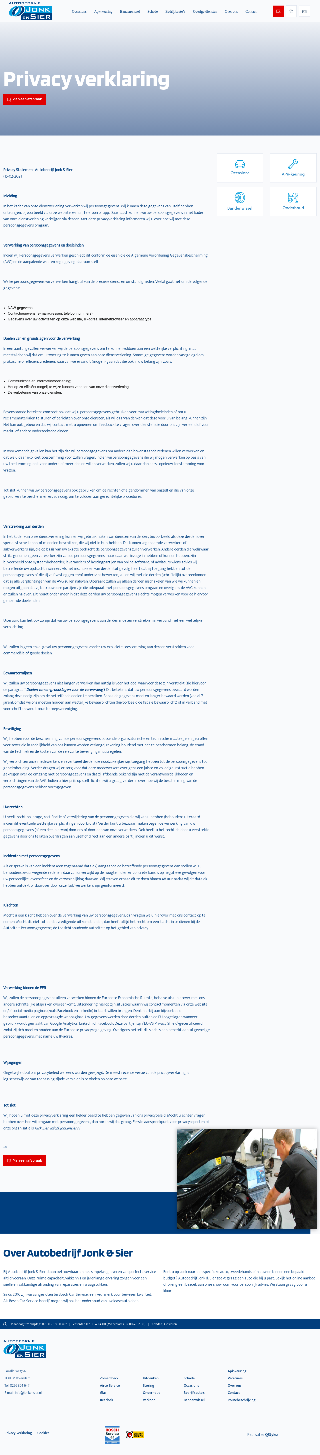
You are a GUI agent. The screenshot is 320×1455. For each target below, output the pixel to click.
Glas (103, 1393)
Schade (153, 11)
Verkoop (149, 1400)
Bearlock (106, 1400)
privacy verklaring (18, 1433)
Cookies (43, 1433)
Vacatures (235, 1378)
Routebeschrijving (242, 1400)
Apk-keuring (103, 11)
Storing (148, 1386)
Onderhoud (151, 1393)
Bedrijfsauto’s (175, 11)
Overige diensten (205, 11)
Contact (250, 11)
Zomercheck (109, 1378)
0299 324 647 (20, 1386)
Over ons (231, 11)
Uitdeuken (151, 1378)
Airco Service (110, 1386)
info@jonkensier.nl (28, 1393)
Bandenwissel (130, 11)
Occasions (79, 11)
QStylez (271, 1434)
